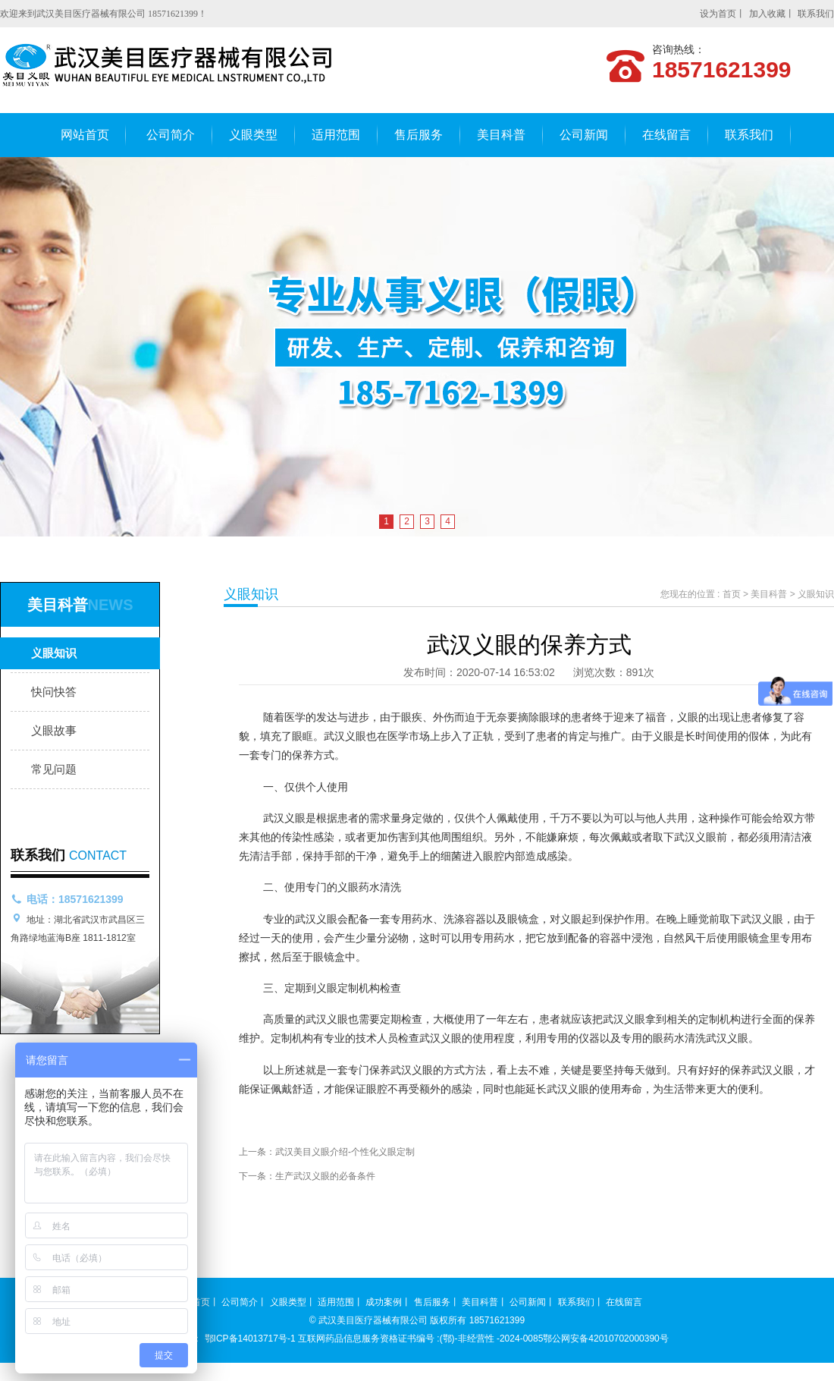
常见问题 (54, 769)
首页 (732, 594)
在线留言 (666, 134)
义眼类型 (253, 134)
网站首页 (85, 134)
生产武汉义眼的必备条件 (325, 1176)
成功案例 (383, 1302)
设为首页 (718, 13)
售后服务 (418, 134)
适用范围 (336, 134)
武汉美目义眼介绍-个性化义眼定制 (345, 1152)
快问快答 (54, 691)
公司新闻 (584, 134)
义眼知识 (54, 652)
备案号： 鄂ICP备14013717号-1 (230, 1338)
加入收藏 (767, 13)
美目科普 (501, 134)
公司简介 (170, 134)
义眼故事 (54, 730)
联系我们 (816, 13)
